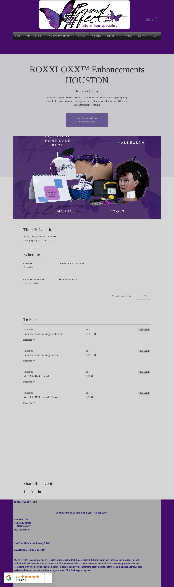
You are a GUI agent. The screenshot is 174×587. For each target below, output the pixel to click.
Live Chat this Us (22, 529)
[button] (156, 17)
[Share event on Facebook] (24, 491)
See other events (87, 121)
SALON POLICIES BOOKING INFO (29, 549)
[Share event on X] (32, 491)
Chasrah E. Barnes (22, 522)
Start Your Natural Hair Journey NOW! (32, 543)
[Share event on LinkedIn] (39, 491)
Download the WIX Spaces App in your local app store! (81, 512)
